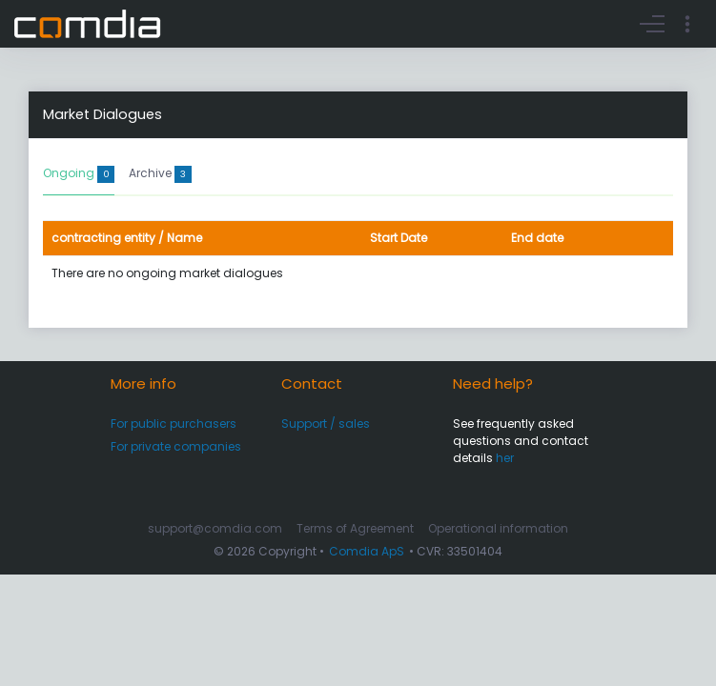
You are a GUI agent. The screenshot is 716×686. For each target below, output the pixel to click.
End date (537, 238)
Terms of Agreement (355, 528)
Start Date (398, 238)
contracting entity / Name (126, 238)
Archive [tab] (160, 174)
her (505, 458)
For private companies (176, 446)
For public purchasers (173, 423)
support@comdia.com (215, 528)
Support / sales (325, 423)
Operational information (498, 528)
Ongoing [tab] (78, 174)
